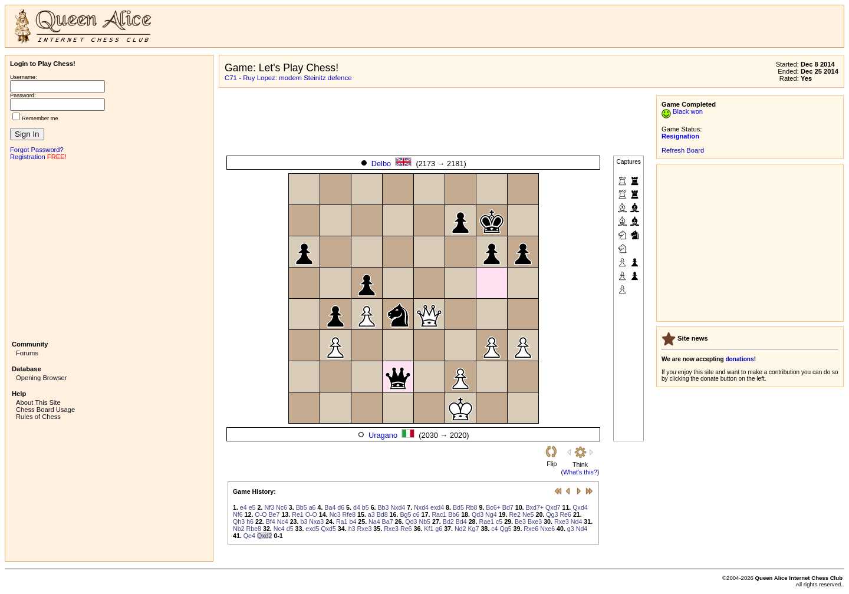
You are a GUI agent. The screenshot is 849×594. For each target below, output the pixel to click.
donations (739, 359)
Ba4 (329, 507)
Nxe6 (547, 528)
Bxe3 (535, 521)
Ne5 (528, 514)
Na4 (374, 521)
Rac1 (439, 514)
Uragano (382, 435)
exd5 (312, 528)
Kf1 (428, 528)
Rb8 (472, 507)
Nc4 (282, 521)
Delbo (381, 163)
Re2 (515, 514)
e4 (243, 507)
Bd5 (458, 507)
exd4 (437, 507)
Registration (27, 156)
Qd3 (477, 514)
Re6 (565, 514)
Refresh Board (683, 150)
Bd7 (508, 507)
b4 (352, 521)
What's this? (580, 472)
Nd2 (460, 528)
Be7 (273, 514)
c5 (499, 521)
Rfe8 (349, 514)
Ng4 (491, 514)
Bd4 (461, 521)
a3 (371, 514)
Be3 (520, 521)
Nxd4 (397, 507)
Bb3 (383, 507)
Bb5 (301, 507)
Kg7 (473, 528)
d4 (356, 507)
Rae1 (486, 521)
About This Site (38, 402)
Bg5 (405, 514)
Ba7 (387, 521)
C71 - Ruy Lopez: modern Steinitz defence (288, 77)
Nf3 (269, 507)
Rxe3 (561, 521)
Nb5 (424, 521)
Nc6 (281, 507)
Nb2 (239, 528)
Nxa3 (316, 521)
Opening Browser (41, 377)
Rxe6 (531, 528)
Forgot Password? (37, 149)
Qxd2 (264, 535)
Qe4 (249, 535)
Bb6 (453, 514)
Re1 (298, 514)
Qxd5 (328, 528)
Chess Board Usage (45, 409)
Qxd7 (552, 507)
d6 (340, 507)
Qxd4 (579, 507)
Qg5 (505, 528)
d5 (290, 528)
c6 (416, 514)
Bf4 (270, 521)
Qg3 (552, 514)
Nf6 (238, 514)
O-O (260, 514)
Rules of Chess (38, 416)
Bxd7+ (535, 507)
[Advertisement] (109, 249)
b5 (365, 507)
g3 (570, 528)
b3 (303, 521)
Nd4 (577, 521)
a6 (312, 507)
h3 (352, 528)
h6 (250, 521)
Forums (27, 353)
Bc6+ (493, 507)
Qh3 (239, 521)
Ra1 (342, 521)
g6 (438, 528)
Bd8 (382, 514)
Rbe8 (253, 528)
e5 (252, 507)
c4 (494, 528)
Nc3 (335, 514)
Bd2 (448, 521)
